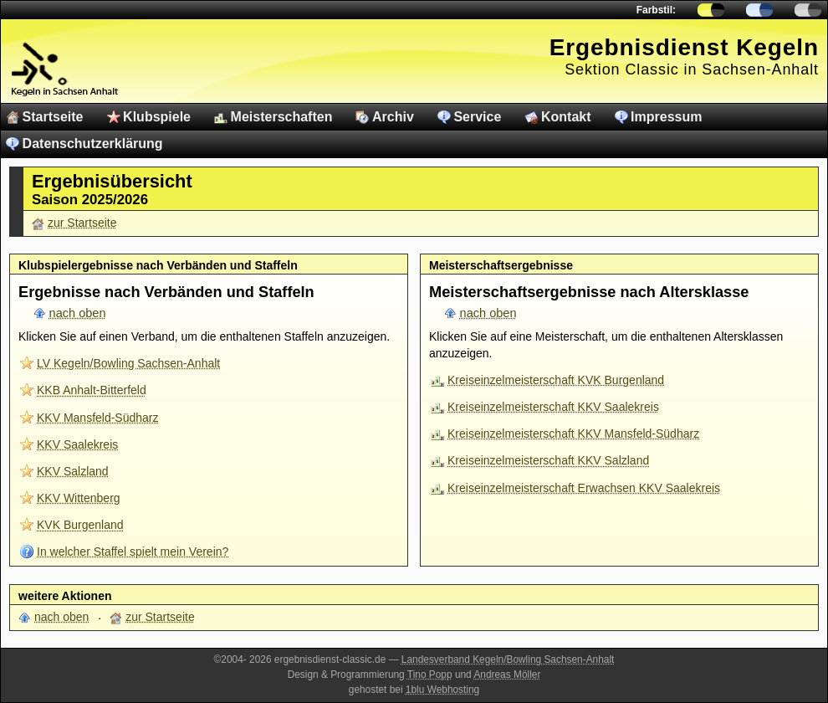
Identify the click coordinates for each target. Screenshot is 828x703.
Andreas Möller (506, 674)
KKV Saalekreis (77, 444)
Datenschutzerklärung (93, 143)
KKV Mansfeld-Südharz (98, 417)
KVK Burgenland (80, 524)
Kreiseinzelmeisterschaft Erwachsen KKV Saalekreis (583, 488)
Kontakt (566, 117)
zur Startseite (82, 222)
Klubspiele (157, 117)
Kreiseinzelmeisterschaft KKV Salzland (548, 460)
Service (477, 117)
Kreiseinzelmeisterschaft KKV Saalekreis (553, 406)
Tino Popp (429, 674)
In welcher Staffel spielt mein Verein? (132, 551)
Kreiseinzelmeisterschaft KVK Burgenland (555, 380)
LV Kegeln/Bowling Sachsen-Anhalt (128, 363)
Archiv (393, 117)
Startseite (53, 117)
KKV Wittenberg (78, 498)
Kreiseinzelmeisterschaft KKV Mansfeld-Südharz (573, 433)
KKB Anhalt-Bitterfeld (91, 390)
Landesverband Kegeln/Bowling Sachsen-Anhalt (508, 659)
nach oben (77, 313)
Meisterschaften (282, 117)
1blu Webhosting (442, 689)
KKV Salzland (73, 471)
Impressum (666, 117)
